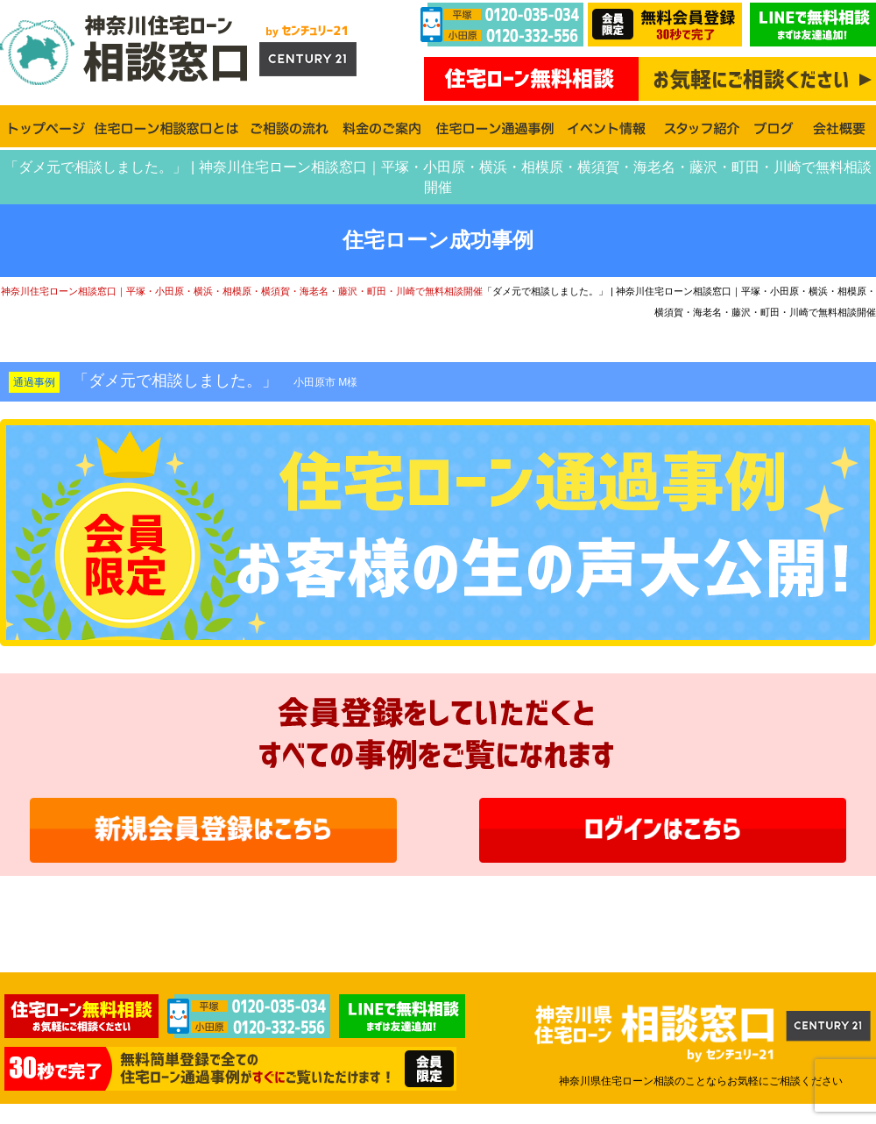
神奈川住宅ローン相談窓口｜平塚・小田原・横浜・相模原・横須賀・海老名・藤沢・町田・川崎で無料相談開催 (242, 291)
